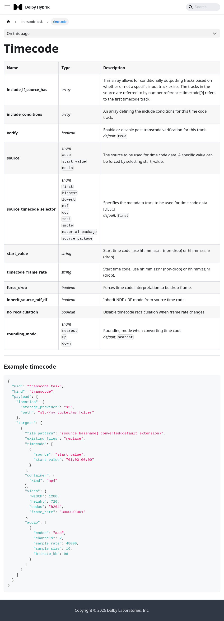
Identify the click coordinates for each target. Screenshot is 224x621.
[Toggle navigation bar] (7, 7)
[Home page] (8, 21)
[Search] (203, 7)
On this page (18, 33)
